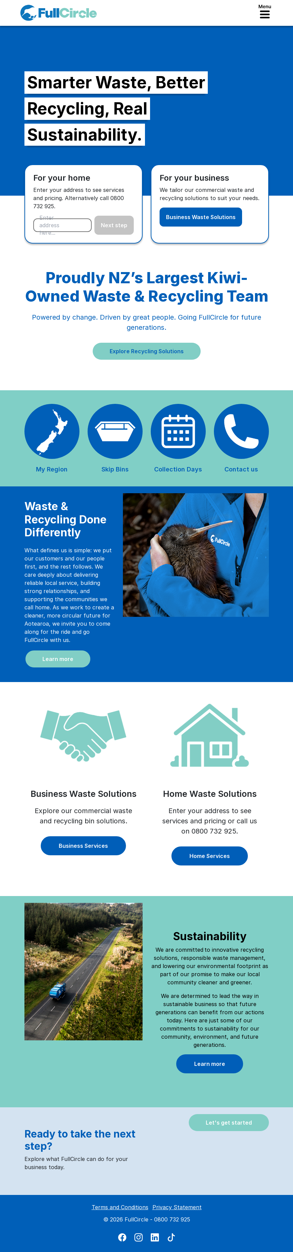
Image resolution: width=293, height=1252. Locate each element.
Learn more (57, 659)
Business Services (83, 845)
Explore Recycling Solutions (147, 351)
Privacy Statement (177, 1207)
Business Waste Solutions (201, 217)
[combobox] (62, 225)
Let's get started (229, 1122)
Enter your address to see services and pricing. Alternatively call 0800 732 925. (78, 198)
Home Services (209, 856)
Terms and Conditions (120, 1207)
